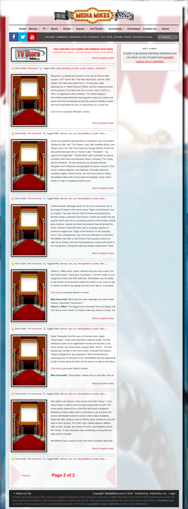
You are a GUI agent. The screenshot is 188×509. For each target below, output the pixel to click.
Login (172, 493)
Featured (118, 37)
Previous (26, 475)
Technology (94, 37)
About (165, 28)
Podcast (128, 37)
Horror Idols (56, 235)
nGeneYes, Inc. (158, 493)
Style (84, 37)
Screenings (117, 28)
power (83, 68)
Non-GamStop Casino (142, 37)
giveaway (66, 68)
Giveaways (133, 28)
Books (68, 28)
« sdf (14, 473)
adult (58, 68)
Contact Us (151, 28)
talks (102, 133)
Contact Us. (141, 504)
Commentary (62, 37)
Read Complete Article (103, 58)
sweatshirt (100, 68)
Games (82, 28)
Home (22, 28)
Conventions (75, 37)
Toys (103, 37)
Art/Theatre (98, 28)
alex (70, 133)
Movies (35, 28)
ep (75, 133)
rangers (90, 68)
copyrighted (93, 504)
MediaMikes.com (114, 493)
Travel (109, 37)
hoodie (75, 68)
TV (46, 28)
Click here (55, 111)
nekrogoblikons (84, 133)
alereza (63, 133)
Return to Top (23, 493)
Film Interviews (35, 133)
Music (56, 28)
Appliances (50, 37)
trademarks (113, 504)
